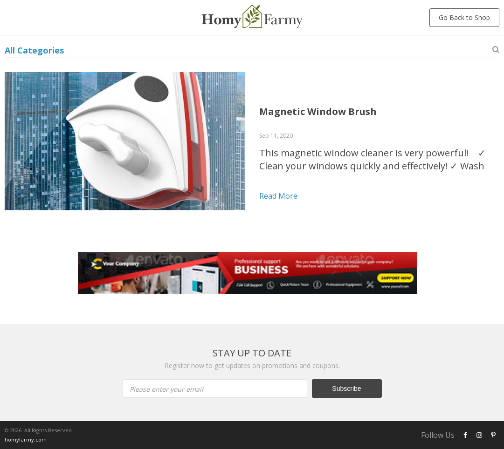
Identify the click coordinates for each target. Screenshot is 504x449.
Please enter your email (166, 389)
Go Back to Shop (464, 17)
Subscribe (346, 388)
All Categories (34, 50)
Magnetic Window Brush (318, 111)
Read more (278, 196)
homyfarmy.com (26, 439)
